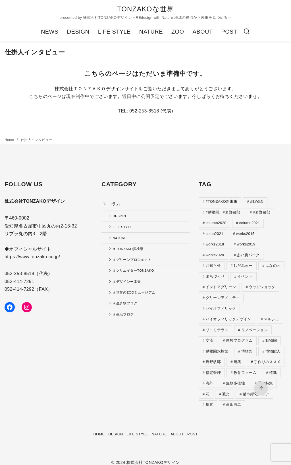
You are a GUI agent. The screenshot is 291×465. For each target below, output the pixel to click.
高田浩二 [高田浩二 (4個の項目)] (233, 399)
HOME (99, 428)
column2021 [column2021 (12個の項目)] (249, 222)
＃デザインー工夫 (127, 281)
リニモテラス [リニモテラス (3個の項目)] (217, 326)
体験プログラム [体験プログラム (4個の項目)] (239, 337)
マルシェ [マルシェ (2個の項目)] (271, 316)
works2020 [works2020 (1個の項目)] (215, 253)
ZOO (177, 31)
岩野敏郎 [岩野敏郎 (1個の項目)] (213, 357)
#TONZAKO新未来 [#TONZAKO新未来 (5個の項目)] (221, 201)
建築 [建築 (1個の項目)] (237, 357)
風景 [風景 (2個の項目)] (209, 399)
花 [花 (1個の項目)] (207, 389)
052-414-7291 (19, 281)
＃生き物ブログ (125, 303)
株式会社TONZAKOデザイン (153, 456)
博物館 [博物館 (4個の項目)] (247, 347)
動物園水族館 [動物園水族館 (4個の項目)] (217, 347)
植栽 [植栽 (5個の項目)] (273, 368)
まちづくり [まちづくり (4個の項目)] (215, 274)
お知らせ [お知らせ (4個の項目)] (213, 264)
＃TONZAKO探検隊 (128, 249)
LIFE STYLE (114, 31)
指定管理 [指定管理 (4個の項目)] (213, 368)
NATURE (151, 31)
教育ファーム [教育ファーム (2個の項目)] (245, 368)
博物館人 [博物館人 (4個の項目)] (272, 347)
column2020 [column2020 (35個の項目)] (216, 222)
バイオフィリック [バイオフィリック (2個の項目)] (221, 306)
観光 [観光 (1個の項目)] (226, 389)
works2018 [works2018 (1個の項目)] (215, 243)
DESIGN (78, 31)
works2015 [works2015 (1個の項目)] (245, 233)
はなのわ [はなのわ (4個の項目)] (272, 264)
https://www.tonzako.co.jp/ (32, 256)
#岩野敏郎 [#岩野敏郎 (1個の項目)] (261, 212)
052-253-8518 (19, 273)
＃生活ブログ (123, 314)
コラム (114, 204)
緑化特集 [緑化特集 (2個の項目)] (265, 378)
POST (229, 31)
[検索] (246, 31)
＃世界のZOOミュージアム (134, 292)
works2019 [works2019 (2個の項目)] (246, 243)
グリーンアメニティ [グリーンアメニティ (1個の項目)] (223, 295)
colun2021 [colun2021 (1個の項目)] (214, 233)
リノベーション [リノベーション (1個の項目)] (254, 326)
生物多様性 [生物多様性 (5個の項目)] (235, 378)
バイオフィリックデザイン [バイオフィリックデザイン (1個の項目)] (228, 316)
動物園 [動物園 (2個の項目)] (271, 337)
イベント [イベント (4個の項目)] (244, 274)
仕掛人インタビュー (37, 140)
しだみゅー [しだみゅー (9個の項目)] (243, 264)
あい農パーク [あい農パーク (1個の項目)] (248, 253)
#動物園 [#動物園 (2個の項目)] (256, 201)
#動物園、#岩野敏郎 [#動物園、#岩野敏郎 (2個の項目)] (223, 212)
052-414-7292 (19, 289)
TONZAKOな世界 (145, 9)
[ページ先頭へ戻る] (261, 388)
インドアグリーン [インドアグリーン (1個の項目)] (221, 284)
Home (10, 140)
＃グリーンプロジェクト (132, 259)
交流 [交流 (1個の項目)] (209, 337)
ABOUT (202, 31)
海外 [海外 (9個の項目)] (209, 378)
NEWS (50, 31)
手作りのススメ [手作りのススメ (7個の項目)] (267, 357)
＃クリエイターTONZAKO (133, 270)
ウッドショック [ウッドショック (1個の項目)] (262, 284)
